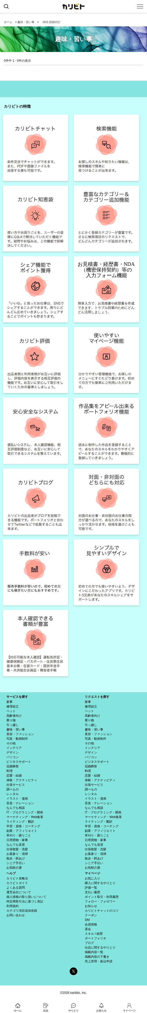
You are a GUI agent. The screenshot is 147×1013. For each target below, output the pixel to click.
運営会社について (18, 892)
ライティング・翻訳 (20, 821)
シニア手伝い (15, 863)
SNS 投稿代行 (51, 22)
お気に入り (92, 878)
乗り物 (11, 720)
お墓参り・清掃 (17, 854)
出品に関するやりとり (100, 947)
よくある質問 (15, 887)
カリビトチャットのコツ (102, 910)
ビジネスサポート (18, 762)
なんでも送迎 (15, 844)
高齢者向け (14, 715)
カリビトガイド (17, 883)
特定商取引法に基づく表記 (24, 901)
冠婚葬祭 (12, 766)
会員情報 (91, 924)
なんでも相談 (15, 808)
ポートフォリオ (95, 938)
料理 (9, 771)
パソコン (12, 757)
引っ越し (12, 725)
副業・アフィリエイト (21, 831)
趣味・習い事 (25, 22)
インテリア (14, 748)
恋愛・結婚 (14, 775)
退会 (88, 929)
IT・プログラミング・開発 (24, 812)
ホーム (8, 22)
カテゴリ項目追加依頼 (21, 910)
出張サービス (15, 785)
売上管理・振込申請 (98, 961)
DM (87, 920)
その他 (11, 743)
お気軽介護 (14, 867)
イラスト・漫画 (17, 798)
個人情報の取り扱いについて (26, 897)
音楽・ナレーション (20, 803)
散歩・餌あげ (15, 858)
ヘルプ (11, 873)
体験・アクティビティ (21, 780)
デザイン (12, 752)
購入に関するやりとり (100, 883)
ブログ (89, 943)
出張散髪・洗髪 (17, 849)
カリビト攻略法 (17, 878)
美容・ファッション (20, 734)
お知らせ (91, 906)
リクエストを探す (97, 697)
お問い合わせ (15, 915)
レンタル (12, 794)
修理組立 (12, 706)
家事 (9, 702)
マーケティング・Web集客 (24, 817)
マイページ (92, 873)
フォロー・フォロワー (100, 901)
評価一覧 (91, 887)
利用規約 (12, 906)
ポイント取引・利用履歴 (102, 897)
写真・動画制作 (17, 738)
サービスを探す (17, 697)
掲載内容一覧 (94, 952)
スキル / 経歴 (94, 933)
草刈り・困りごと (18, 835)
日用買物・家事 (17, 840)
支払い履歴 (92, 892)
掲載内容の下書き (97, 956)
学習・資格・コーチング (23, 826)
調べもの (12, 789)
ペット (11, 711)
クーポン (91, 915)
